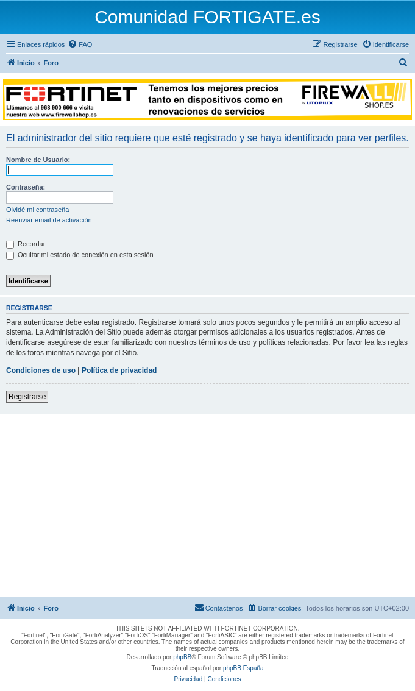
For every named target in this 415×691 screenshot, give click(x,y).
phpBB (182, 657)
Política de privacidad (119, 370)
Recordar (25, 243)
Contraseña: (25, 187)
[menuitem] (80, 44)
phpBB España (243, 668)
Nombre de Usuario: (38, 159)
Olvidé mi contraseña (37, 209)
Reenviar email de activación (49, 220)
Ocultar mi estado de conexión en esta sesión (80, 254)
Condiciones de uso (41, 370)
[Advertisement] (207, 505)
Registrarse (27, 396)
